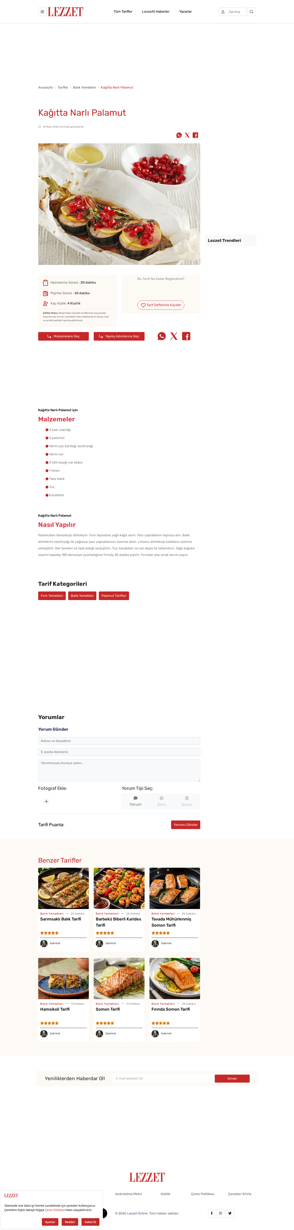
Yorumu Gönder (186, 825)
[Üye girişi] (232, 11)
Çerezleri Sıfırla (239, 1194)
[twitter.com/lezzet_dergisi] (230, 1213)
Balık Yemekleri (84, 87)
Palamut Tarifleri (113, 596)
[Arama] (251, 11)
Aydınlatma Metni (128, 1194)
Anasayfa (45, 87)
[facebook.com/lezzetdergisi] (211, 1213)
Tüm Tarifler (123, 11)
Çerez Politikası (202, 1194)
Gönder (232, 1078)
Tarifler (63, 87)
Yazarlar (185, 11)
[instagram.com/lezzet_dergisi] (220, 1213)
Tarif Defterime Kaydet (161, 305)
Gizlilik (165, 1194)
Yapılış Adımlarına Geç (119, 336)
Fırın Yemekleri (52, 596)
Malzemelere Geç (64, 336)
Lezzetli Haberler (155, 11)
